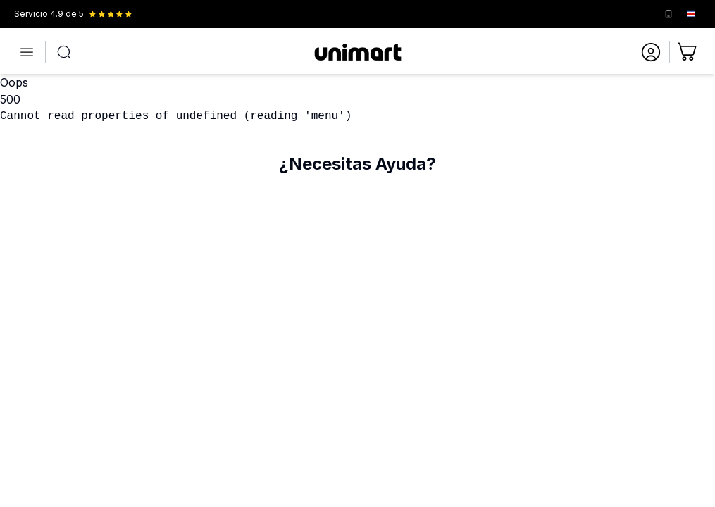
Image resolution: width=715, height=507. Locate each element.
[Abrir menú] (26, 52)
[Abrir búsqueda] (64, 52)
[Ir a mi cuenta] (650, 52)
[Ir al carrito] (688, 52)
